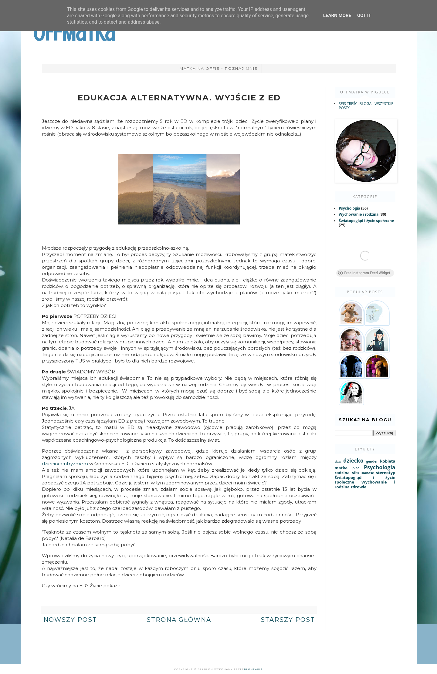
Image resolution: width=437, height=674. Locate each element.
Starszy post (288, 619)
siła (355, 472)
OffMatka (74, 32)
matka (341, 467)
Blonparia (253, 669)
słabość (367, 472)
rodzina (342, 472)
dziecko (353, 460)
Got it (364, 15)
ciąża (338, 461)
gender (372, 461)
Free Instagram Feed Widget (364, 273)
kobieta (387, 461)
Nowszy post (70, 619)
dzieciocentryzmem (65, 464)
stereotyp (385, 472)
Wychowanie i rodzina (358, 214)
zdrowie (359, 487)
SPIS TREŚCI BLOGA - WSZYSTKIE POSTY (366, 105)
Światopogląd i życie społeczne (366, 220)
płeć (355, 468)
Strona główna (179, 619)
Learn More (337, 15)
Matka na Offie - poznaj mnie (219, 68)
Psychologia (349, 208)
